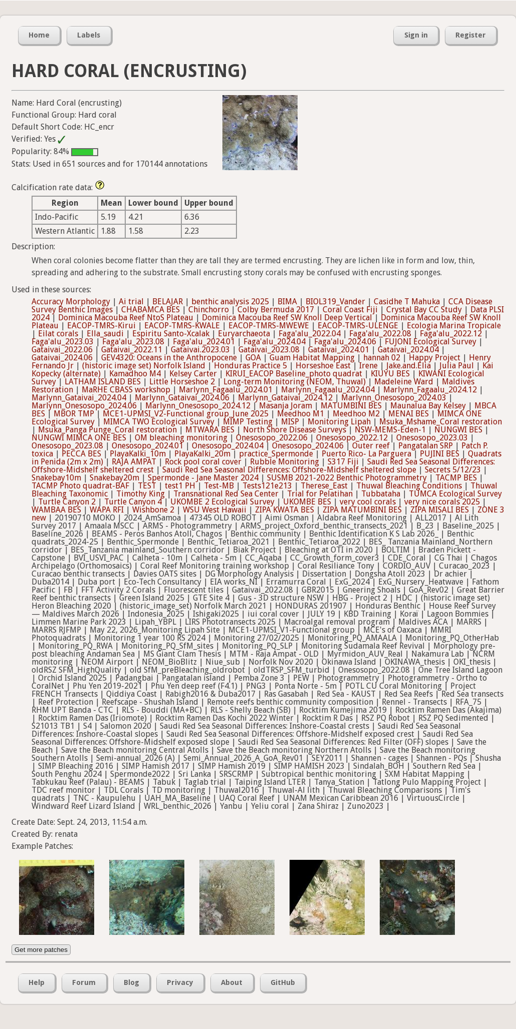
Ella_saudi (105, 333)
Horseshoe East (323, 365)
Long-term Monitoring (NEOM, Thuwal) (294, 381)
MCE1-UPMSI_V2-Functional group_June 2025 (186, 413)
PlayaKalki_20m (202, 453)
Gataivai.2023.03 (200, 349)
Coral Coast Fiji (350, 309)
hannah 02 (381, 357)
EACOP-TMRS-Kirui (101, 325)
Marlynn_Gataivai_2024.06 (182, 397)
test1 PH (180, 485)
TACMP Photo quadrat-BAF (80, 485)
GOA (253, 357)
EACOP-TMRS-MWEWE (268, 325)
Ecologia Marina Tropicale (454, 325)
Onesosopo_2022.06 (272, 437)
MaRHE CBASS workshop (126, 389)
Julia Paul (456, 365)
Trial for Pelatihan (320, 493)
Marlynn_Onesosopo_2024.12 (197, 405)
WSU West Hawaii (214, 509)
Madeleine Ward (403, 381)
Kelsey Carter (193, 373)
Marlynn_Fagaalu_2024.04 (328, 389)
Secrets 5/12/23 (453, 469)
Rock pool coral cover (203, 461)
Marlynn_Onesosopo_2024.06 (84, 405)
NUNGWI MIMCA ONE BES (79, 437)
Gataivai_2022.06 (62, 349)
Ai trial (131, 301)
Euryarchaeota (244, 333)
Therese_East (324, 485)
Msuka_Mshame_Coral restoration (440, 421)
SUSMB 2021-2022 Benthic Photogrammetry (347, 477)
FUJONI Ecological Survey (430, 341)
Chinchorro (208, 309)
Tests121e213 (267, 485)
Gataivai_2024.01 (338, 349)
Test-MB (219, 485)
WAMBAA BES (56, 509)
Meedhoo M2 (356, 413)
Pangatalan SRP (425, 445)
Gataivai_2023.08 (269, 349)
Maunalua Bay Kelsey (428, 405)
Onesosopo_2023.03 (432, 437)
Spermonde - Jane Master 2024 (203, 477)
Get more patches (41, 949)
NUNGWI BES (458, 429)
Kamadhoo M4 (135, 373)
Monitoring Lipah (339, 421)
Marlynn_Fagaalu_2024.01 (226, 389)
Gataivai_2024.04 (408, 349)
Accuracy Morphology (71, 301)
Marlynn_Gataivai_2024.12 (285, 397)
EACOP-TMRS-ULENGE (358, 325)
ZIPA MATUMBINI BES (362, 509)
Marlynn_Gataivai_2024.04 (79, 397)
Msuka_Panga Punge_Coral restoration (107, 429)
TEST (147, 485)
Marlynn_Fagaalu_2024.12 (430, 389)
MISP (290, 421)
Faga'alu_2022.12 (451, 333)
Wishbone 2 (153, 509)
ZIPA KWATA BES (284, 509)
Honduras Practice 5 (250, 365)
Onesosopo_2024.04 (228, 445)
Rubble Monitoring (284, 461)
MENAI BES (408, 413)
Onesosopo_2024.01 (147, 445)
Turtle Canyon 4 (133, 501)
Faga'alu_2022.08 (380, 333)
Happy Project (434, 357)
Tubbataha (380, 493)
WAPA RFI (107, 509)
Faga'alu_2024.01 (204, 341)
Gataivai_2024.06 (62, 357)
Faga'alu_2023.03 (63, 341)
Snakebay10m (56, 477)
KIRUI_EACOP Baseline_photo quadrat (293, 373)
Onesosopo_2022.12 (352, 437)
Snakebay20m (114, 477)
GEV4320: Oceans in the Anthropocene (169, 357)
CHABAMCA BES (150, 309)
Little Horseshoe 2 (182, 381)
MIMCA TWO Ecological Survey (158, 421)
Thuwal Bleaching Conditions (409, 485)
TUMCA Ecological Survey (455, 493)
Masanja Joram (285, 405)
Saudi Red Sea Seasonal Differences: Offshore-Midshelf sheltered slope (289, 469)
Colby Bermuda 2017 (275, 309)
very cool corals (368, 501)
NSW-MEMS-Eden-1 (390, 429)
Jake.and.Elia (408, 365)
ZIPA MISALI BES (439, 509)
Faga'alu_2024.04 (274, 341)
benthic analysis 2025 (230, 301)
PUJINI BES (439, 453)
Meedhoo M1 (300, 413)
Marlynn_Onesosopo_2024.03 (393, 397)
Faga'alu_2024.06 (345, 341)
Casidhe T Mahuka (407, 301)
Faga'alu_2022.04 (310, 333)
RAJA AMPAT (134, 461)
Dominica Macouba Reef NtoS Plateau (125, 317)
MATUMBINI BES (351, 405)
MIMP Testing (248, 421)
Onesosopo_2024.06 (308, 445)
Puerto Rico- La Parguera (366, 453)
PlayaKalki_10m (138, 453)
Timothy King (140, 493)
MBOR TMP (74, 413)
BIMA (287, 301)
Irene (368, 365)
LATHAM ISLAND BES (103, 381)
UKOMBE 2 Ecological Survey (222, 501)
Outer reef (371, 445)
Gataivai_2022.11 (131, 349)
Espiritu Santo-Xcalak (170, 333)
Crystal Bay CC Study (424, 309)
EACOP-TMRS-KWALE (182, 325)
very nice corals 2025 (442, 501)
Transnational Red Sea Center (226, 493)
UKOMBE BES (307, 501)
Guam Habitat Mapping (312, 357)
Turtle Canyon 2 (67, 501)
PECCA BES (81, 453)
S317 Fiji (343, 461)
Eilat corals (58, 333)
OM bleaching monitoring (181, 437)
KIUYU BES (390, 373)
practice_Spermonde (276, 453)
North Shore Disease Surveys (294, 429)
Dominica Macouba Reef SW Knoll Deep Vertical (287, 317)
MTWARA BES (209, 429)
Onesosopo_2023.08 (67, 445)
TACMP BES (456, 477)
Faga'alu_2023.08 (133, 341)
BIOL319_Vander (335, 301)
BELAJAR (167, 301)
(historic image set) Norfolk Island (143, 365)
